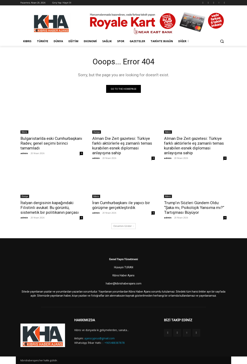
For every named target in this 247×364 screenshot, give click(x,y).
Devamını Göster (123, 226)
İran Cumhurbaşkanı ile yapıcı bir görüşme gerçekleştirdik (121, 205)
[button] (222, 41)
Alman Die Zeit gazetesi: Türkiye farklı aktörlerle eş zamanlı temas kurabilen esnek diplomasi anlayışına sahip (122, 145)
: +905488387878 (114, 342)
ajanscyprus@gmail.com (99, 338)
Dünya (96, 132)
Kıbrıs (24, 132)
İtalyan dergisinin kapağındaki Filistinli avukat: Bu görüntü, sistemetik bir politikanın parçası (49, 207)
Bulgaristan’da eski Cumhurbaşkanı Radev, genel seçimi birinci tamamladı (51, 143)
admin (24, 153)
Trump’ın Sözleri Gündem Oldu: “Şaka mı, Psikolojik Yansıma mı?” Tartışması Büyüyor (194, 207)
